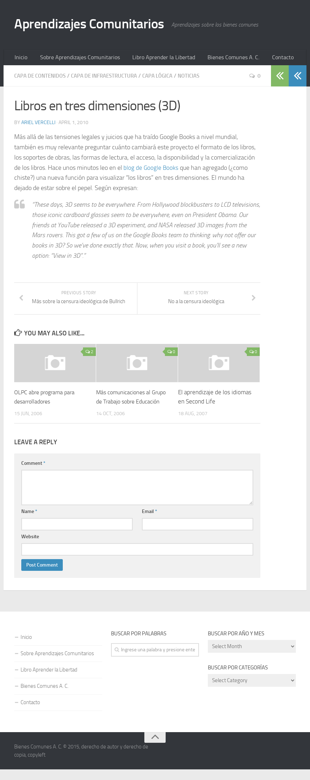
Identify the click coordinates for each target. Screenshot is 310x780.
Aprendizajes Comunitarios (97, 25)
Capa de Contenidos (42, 77)
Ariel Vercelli (38, 124)
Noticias (202, 77)
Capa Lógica (169, 77)
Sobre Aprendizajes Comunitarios (74, 58)
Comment (33, 474)
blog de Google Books (151, 169)
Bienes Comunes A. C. (218, 58)
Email (149, 522)
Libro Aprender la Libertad (153, 58)
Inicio (20, 58)
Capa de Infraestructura (111, 77)
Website (30, 547)
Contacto (265, 58)
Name (29, 522)
